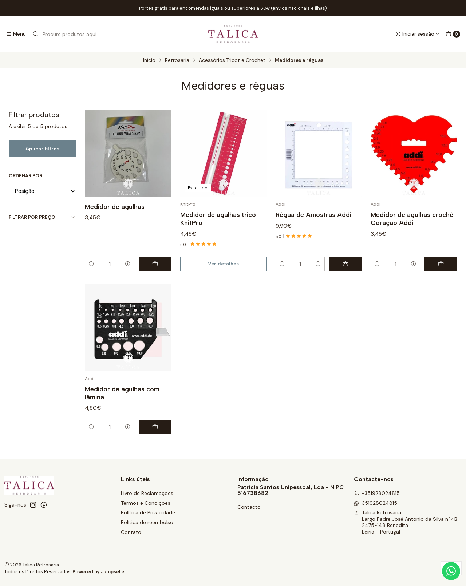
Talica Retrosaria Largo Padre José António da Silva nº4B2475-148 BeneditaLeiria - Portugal (405, 522)
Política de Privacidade (148, 512)
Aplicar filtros (42, 148)
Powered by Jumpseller (99, 572)
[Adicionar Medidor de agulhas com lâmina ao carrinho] (155, 431)
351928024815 (375, 503)
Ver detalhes (223, 263)
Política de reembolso (147, 522)
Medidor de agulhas (115, 206)
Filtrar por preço (42, 217)
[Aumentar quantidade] (128, 264)
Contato (131, 532)
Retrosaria (177, 60)
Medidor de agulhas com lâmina (122, 397)
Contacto (249, 507)
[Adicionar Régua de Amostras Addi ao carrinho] (345, 264)
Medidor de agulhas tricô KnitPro (218, 218)
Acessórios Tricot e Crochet (232, 60)
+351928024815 (377, 493)
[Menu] (15, 34)
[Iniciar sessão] (418, 34)
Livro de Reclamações (147, 493)
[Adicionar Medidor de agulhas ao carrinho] (155, 264)
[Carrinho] (453, 34)
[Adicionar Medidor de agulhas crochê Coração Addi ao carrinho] (440, 264)
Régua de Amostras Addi (313, 214)
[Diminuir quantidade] (91, 264)
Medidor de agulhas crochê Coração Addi (412, 218)
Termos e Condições (145, 503)
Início (149, 60)
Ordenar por (25, 176)
